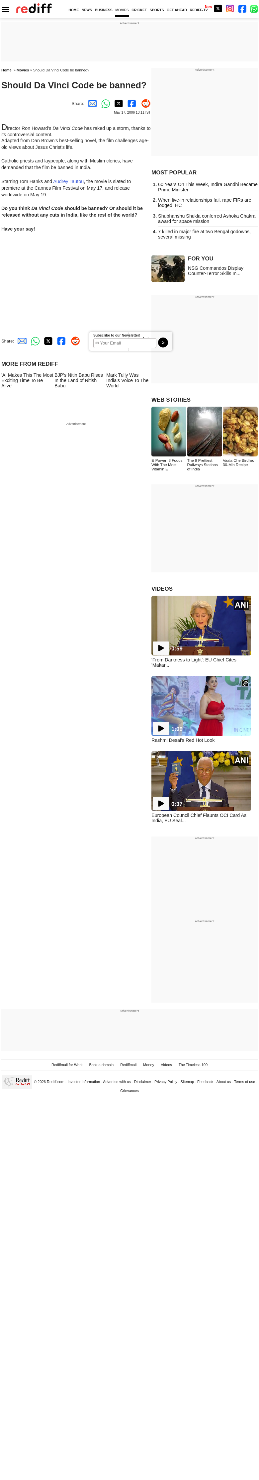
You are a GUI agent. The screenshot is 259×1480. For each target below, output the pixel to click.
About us (223, 1082)
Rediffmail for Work (67, 1065)
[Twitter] (218, 8)
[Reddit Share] (144, 103)
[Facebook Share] (130, 103)
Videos (166, 1065)
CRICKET (139, 10)
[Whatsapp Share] (104, 103)
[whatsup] (254, 8)
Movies (23, 70)
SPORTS (157, 10)
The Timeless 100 (193, 1065)
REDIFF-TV (199, 10)
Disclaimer (142, 1082)
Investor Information (83, 1082)
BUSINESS (104, 10)
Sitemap (187, 1082)
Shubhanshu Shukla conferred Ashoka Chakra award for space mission (206, 218)
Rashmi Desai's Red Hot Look (183, 740)
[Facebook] (242, 8)
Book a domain (101, 1065)
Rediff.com (55, 1082)
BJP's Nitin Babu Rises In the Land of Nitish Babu (78, 380)
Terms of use (244, 1082)
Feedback (205, 1082)
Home (6, 70)
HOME (73, 10)
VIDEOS (162, 589)
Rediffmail (128, 1065)
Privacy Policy (165, 1082)
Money (148, 1065)
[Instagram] (230, 8)
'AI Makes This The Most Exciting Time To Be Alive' (27, 380)
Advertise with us (117, 1082)
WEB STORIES (171, 400)
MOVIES (122, 10)
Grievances (129, 1091)
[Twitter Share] (117, 103)
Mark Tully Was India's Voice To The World (127, 380)
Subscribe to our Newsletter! (116, 335)
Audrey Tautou (68, 181)
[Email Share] (91, 103)
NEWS (87, 10)
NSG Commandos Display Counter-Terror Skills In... (215, 270)
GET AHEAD (177, 10)
